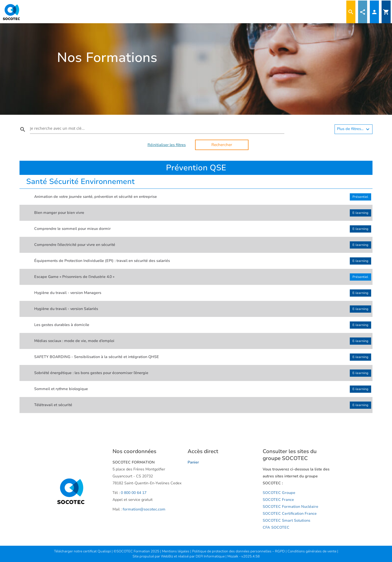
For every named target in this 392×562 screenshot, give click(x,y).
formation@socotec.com (144, 509)
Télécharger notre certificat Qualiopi (82, 551)
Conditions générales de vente (312, 551)
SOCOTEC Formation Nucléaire (290, 506)
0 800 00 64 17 (133, 492)
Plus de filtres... (354, 129)
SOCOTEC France (278, 499)
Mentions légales (176, 551)
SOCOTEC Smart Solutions (286, 520)
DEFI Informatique (211, 556)
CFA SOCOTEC (276, 527)
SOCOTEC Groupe (279, 492)
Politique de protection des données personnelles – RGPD (239, 551)
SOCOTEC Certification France (290, 513)
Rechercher (221, 144)
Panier (193, 462)
